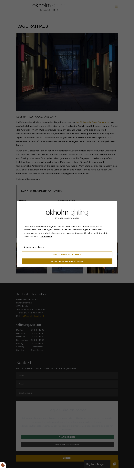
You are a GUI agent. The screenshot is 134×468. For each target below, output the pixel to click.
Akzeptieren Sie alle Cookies (67, 261)
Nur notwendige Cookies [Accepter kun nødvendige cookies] (67, 254)
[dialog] (67, 234)
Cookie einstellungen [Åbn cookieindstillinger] (34, 247)
